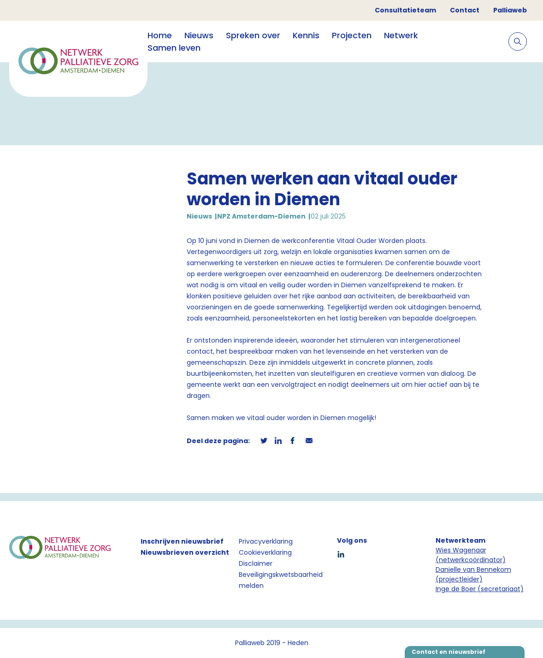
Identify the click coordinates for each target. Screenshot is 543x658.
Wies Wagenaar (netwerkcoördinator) (471, 554)
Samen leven (174, 47)
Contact (464, 10)
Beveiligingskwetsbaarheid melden (281, 580)
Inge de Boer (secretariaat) (480, 588)
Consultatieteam (405, 10)
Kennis (306, 35)
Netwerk (401, 35)
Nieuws (198, 35)
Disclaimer (255, 563)
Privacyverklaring (266, 541)
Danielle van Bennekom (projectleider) (473, 574)
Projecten (352, 35)
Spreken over (253, 35)
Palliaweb (510, 10)
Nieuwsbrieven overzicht (185, 552)
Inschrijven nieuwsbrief (182, 541)
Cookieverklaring (265, 552)
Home (160, 35)
